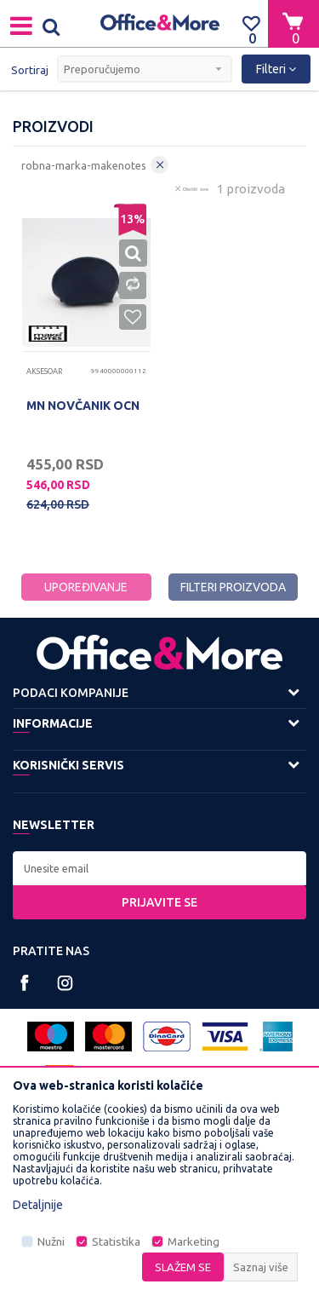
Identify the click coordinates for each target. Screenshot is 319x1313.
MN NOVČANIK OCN (83, 405)
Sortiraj (29, 70)
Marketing (193, 1241)
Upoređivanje (86, 587)
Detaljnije (38, 1205)
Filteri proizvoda (233, 587)
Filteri (276, 69)
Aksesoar (44, 371)
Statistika (116, 1241)
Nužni (51, 1241)
